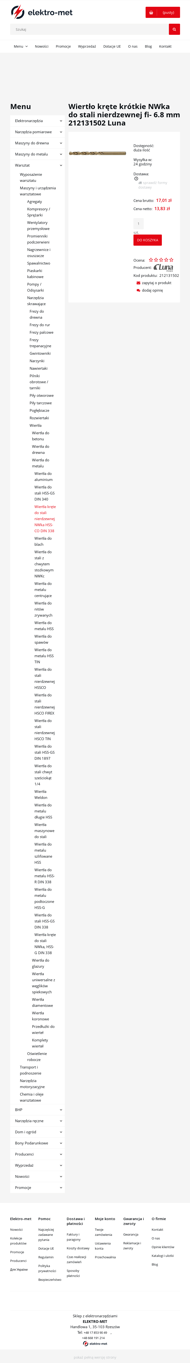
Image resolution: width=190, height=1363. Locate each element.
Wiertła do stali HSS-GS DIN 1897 (44, 752)
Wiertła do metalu (40, 462)
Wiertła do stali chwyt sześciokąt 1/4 (43, 774)
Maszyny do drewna (32, 142)
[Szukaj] (174, 29)
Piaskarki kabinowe (35, 273)
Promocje (23, 1187)
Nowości (22, 1176)
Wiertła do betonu (40, 435)
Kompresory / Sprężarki (38, 211)
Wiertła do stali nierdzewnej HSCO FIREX (44, 704)
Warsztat (22, 165)
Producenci (24, 1154)
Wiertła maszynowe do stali (44, 830)
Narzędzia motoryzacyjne (32, 1083)
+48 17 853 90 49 (95, 1332)
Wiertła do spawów (43, 639)
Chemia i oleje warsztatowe (31, 1097)
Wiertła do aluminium (43, 476)
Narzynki (37, 360)
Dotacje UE (46, 1248)
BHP (18, 1109)
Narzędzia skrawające (36, 300)
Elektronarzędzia (29, 120)
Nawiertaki (39, 368)
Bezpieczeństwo (49, 1279)
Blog (155, 1264)
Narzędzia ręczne (29, 1120)
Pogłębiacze (39, 410)
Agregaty (34, 201)
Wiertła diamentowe (42, 1002)
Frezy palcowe (41, 332)
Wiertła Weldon (40, 794)
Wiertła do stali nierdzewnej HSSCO (44, 678)
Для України (19, 1269)
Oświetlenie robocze (37, 1056)
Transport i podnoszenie (30, 1070)
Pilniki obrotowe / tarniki (39, 381)
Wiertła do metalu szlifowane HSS (43, 853)
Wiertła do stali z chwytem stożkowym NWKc (44, 563)
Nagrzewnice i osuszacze (38, 252)
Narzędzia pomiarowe (33, 131)
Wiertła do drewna (40, 449)
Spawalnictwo (38, 263)
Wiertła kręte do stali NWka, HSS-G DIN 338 (45, 943)
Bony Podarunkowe (31, 1143)
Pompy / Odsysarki (35, 287)
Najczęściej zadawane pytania (46, 1234)
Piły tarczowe (41, 402)
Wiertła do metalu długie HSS (43, 811)
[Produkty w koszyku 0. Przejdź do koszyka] (163, 12)
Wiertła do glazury (40, 963)
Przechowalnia (105, 1257)
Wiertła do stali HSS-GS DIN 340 (44, 493)
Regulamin (46, 1257)
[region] (95, 72)
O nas (156, 1238)
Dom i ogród (25, 1131)
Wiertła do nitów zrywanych (43, 609)
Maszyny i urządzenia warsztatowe (38, 190)
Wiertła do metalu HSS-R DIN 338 (44, 875)
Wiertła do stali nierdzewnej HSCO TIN (44, 729)
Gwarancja (130, 1234)
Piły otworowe (42, 395)
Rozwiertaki (39, 417)
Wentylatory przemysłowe (38, 225)
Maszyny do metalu (31, 154)
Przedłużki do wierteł (43, 1029)
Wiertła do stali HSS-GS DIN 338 (44, 921)
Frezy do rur (40, 324)
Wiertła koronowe (40, 1015)
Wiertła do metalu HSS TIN (44, 655)
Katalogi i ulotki (163, 1255)
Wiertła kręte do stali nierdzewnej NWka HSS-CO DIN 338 (45, 518)
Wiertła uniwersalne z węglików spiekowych (43, 982)
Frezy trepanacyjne (40, 342)
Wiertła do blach (43, 541)
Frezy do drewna (37, 314)
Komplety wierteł (40, 1043)
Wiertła (35, 425)
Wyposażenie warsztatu (31, 177)
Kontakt (157, 1229)
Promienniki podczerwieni (38, 239)
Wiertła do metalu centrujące (43, 589)
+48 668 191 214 (93, 1338)
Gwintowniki (40, 353)
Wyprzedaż (24, 1165)
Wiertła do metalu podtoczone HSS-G (44, 898)
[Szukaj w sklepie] (96, 29)
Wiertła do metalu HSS (44, 625)
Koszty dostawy (78, 1248)
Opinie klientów (163, 1247)
